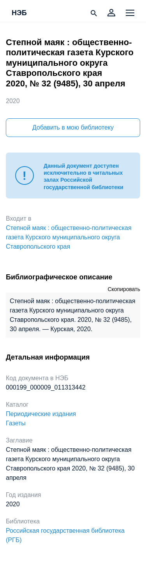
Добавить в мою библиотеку (73, 127)
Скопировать (123, 289)
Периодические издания (41, 414)
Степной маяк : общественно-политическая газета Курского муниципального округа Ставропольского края (69, 237)
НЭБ (19, 13)
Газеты (16, 423)
